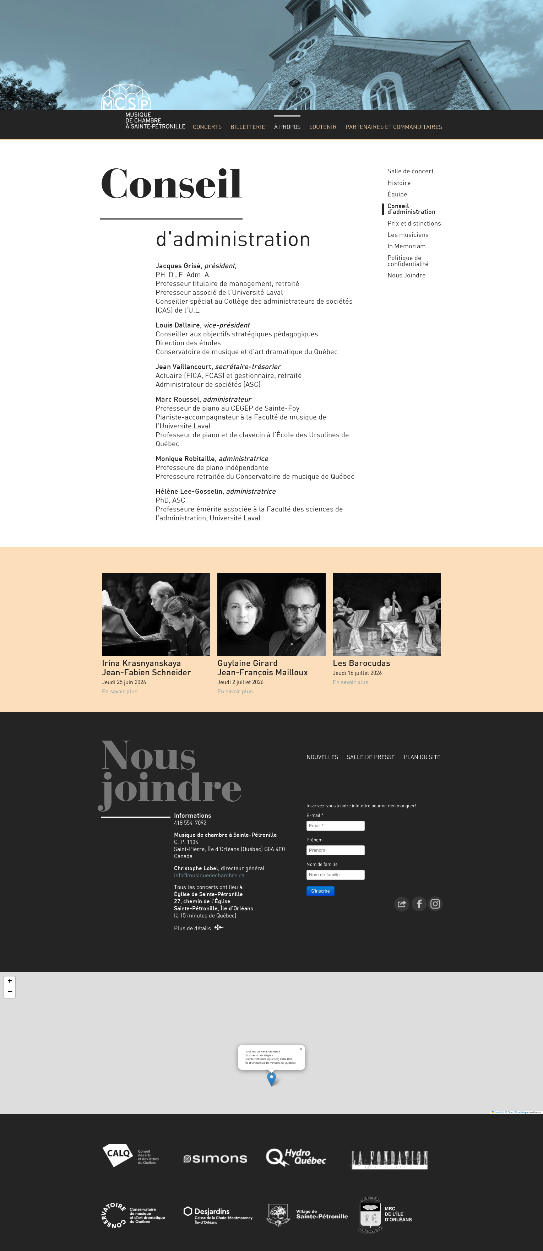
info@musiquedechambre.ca (209, 875)
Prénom (314, 840)
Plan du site (422, 757)
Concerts (207, 127)
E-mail (315, 815)
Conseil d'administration (411, 209)
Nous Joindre (406, 275)
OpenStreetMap (517, 1112)
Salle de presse (371, 757)
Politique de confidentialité (408, 261)
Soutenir (323, 127)
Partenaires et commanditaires (394, 127)
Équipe (397, 194)
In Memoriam (406, 246)
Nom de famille (322, 864)
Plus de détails (192, 928)
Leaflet (497, 1112)
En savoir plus (119, 691)
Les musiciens (408, 235)
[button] (271, 1079)
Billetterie (247, 127)
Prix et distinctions (414, 224)
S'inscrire (320, 891)
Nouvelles (322, 757)
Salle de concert (410, 171)
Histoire (399, 183)
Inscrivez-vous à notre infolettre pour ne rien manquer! (361, 806)
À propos (287, 127)
